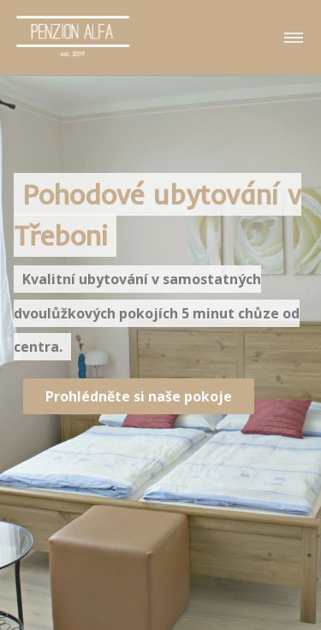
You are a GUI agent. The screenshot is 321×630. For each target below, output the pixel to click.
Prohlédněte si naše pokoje (138, 396)
